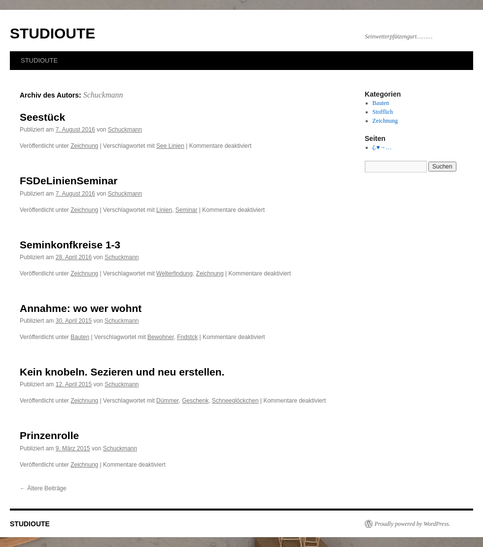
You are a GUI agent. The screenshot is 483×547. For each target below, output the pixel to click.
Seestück (42, 117)
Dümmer (167, 400)
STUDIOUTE (52, 33)
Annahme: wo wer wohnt (80, 308)
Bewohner (160, 337)
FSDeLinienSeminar (68, 180)
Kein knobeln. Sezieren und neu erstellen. (122, 371)
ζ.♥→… (382, 147)
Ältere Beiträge (43, 488)
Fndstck (187, 337)
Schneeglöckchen (235, 400)
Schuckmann (103, 95)
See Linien (170, 145)
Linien (164, 209)
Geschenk (195, 400)
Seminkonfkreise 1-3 (70, 244)
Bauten (79, 337)
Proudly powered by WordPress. (412, 523)
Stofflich (383, 111)
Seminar (186, 209)
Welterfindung (174, 273)
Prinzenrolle (49, 435)
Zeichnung (84, 145)
